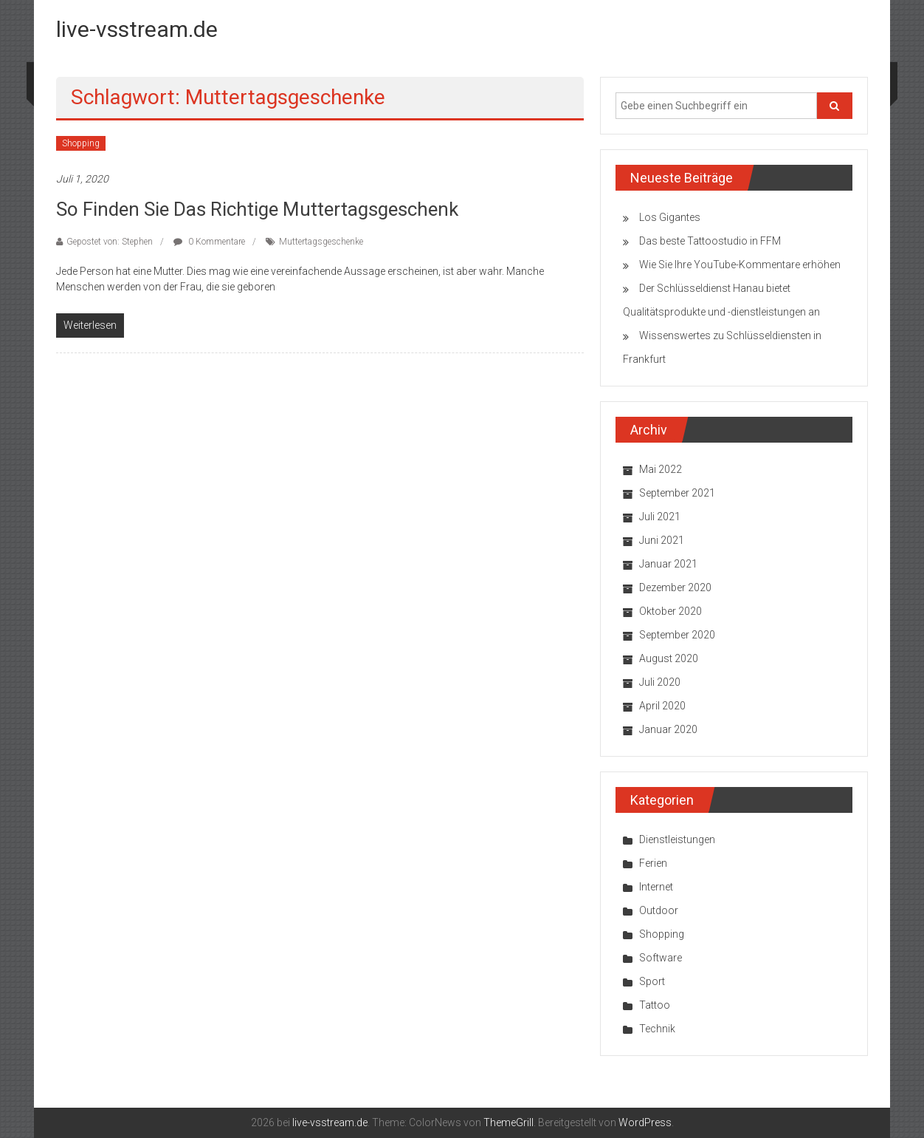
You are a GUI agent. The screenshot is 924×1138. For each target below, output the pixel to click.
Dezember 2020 (675, 587)
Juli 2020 (659, 682)
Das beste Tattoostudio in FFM (710, 241)
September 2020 (677, 635)
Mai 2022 (660, 469)
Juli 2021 (659, 516)
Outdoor (658, 910)
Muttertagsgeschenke (321, 241)
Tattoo (654, 1005)
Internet (656, 887)
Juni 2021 (661, 540)
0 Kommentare (209, 241)
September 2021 (677, 493)
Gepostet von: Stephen (109, 241)
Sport (652, 981)
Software (660, 958)
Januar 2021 (668, 564)
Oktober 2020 (670, 611)
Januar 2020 (668, 729)
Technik (657, 1029)
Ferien (653, 863)
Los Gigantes (669, 217)
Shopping (81, 143)
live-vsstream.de (137, 29)
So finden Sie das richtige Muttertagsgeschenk (257, 209)
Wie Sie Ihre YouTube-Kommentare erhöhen (740, 264)
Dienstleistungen (677, 839)
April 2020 (662, 706)
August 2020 (668, 658)
